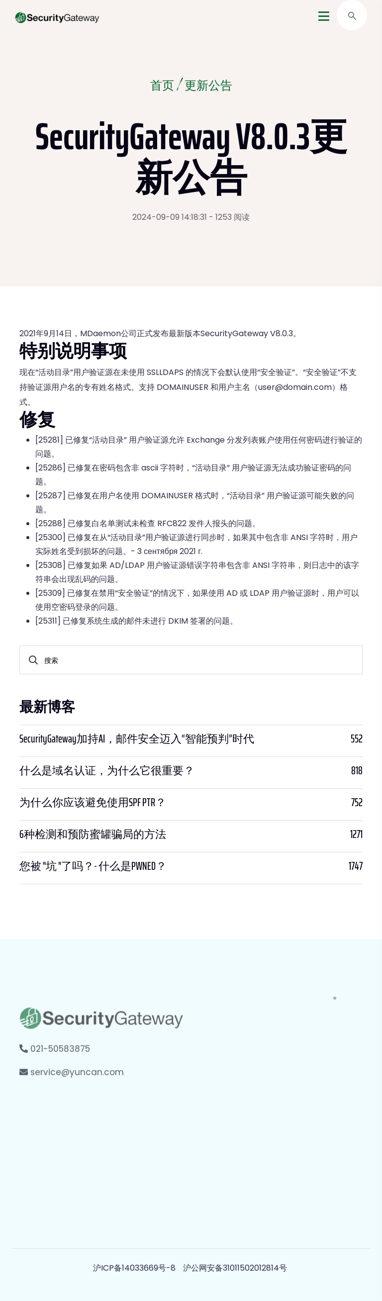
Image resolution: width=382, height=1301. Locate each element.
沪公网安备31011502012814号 (235, 1268)
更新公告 (208, 87)
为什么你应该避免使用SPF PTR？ (92, 803)
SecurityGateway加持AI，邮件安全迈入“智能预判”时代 (136, 739)
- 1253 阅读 (229, 217)
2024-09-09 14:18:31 (169, 217)
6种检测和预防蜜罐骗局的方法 (92, 834)
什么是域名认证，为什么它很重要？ (106, 771)
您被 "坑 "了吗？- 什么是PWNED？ (93, 866)
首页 (162, 87)
